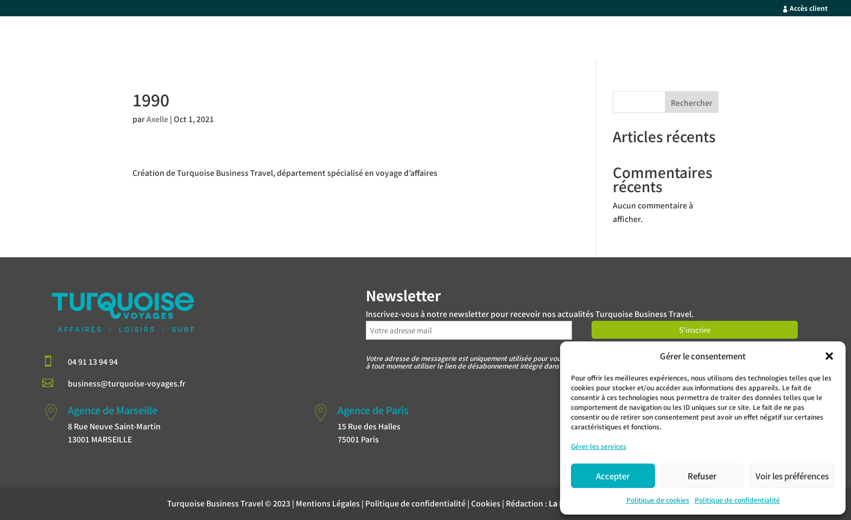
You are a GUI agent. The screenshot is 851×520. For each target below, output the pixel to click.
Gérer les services (598, 446)
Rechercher (692, 102)
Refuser (702, 475)
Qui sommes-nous (715, 39)
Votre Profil (569, 39)
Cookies (485, 503)
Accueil (516, 39)
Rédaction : (557, 503)
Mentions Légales (328, 503)
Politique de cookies (657, 499)
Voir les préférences (792, 475)
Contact (784, 39)
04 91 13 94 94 (93, 361)
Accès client (809, 7)
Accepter (613, 475)
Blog (824, 39)
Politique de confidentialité (737, 499)
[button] (829, 356)
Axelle (157, 118)
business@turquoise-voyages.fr (127, 383)
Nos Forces (641, 39)
